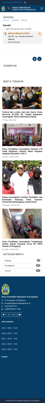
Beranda (6, 20)
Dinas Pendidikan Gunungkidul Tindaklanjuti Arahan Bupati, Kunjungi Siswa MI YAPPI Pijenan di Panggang (22, 243)
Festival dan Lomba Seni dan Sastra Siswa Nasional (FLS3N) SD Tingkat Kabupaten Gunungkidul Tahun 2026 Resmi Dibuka (22, 114)
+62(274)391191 (10, 306)
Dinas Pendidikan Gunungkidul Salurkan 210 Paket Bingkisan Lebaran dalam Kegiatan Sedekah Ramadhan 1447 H (22, 151)
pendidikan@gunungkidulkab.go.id (17, 303)
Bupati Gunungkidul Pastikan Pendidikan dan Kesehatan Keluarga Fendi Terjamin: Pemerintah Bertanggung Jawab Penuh (22, 199)
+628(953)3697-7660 (12, 309)
